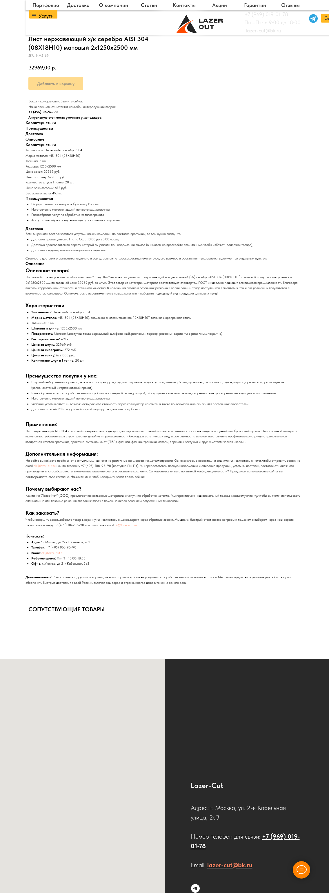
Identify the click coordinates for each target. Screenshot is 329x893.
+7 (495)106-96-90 (43, 112)
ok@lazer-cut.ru (45, 466)
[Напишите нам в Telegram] (195, 888)
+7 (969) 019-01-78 (266, 14)
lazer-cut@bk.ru (263, 30)
